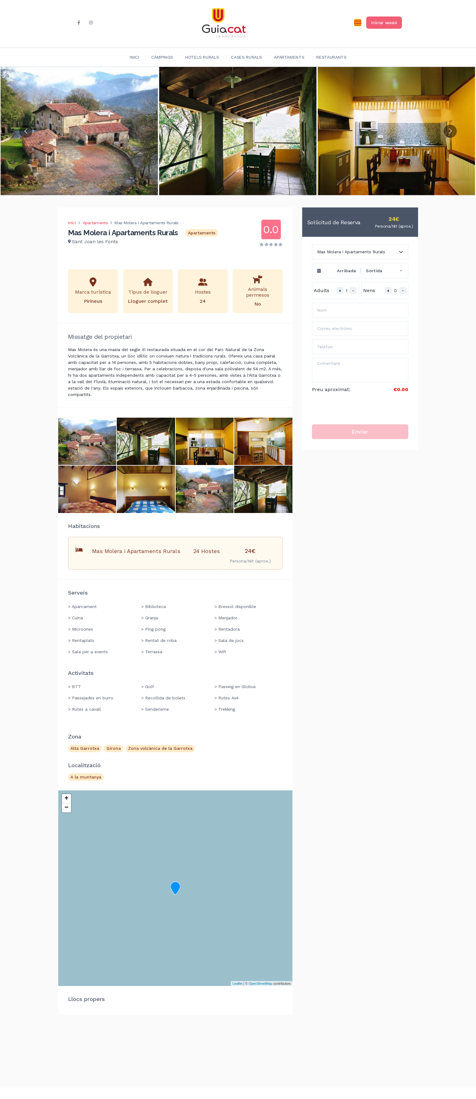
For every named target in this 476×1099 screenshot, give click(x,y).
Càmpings (162, 57)
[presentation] (358, 409)
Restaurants (331, 57)
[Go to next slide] (450, 131)
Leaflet (237, 983)
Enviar (360, 431)
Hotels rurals (202, 57)
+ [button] (66, 798)
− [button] (66, 807)
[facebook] (79, 22)
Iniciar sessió (384, 22)
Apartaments (289, 57)
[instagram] (91, 22)
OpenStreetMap (260, 983)
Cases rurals (246, 57)
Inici (134, 57)
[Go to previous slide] (25, 131)
